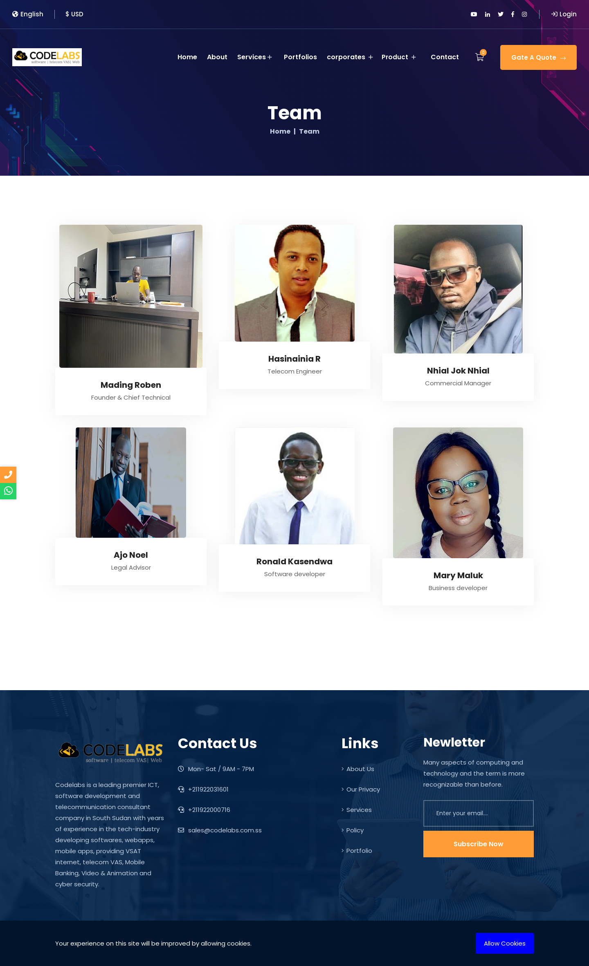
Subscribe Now (479, 844)
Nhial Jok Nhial (458, 371)
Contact (445, 55)
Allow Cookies (505, 943)
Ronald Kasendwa (294, 561)
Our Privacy (361, 789)
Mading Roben (131, 385)
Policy (353, 830)
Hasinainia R (294, 359)
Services (255, 55)
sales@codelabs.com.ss (220, 830)
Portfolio (357, 850)
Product (403, 55)
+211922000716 (204, 809)
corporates (351, 55)
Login (564, 14)
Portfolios (301, 55)
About (218, 55)
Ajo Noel (131, 555)
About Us (358, 769)
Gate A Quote (538, 55)
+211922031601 (203, 789)
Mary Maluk (458, 575)
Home (188, 55)
